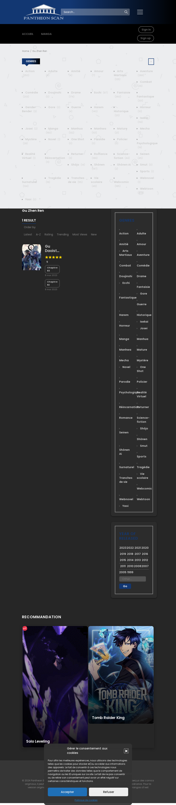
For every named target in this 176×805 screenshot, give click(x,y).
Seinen (124, 432)
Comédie (143, 265)
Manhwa (125, 350)
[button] (126, 751)
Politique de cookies (86, 800)
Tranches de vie (76, 180)
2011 (123, 566)
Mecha (124, 360)
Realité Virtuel (29, 156)
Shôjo (78, 165)
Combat (125, 265)
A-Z (38, 234)
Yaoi (30, 199)
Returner (143, 407)
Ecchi (101, 92)
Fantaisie (143, 287)
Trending (63, 234)
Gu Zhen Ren (39, 51)
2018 (130, 554)
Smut (145, 165)
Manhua (142, 339)
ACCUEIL (27, 34)
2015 (123, 560)
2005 (122, 572)
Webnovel (126, 499)
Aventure (143, 255)
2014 (130, 560)
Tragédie (143, 467)
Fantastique (145, 98)
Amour (141, 244)
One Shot (141, 369)
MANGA (46, 34)
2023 (122, 548)
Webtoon (143, 499)
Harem (97, 109)
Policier (142, 382)
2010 (130, 566)
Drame (75, 94)
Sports (146, 171)
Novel (54, 139)
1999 (130, 572)
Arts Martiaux (120, 75)
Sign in (146, 29)
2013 (137, 560)
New (94, 234)
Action (29, 73)
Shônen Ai (124, 452)
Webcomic (121, 184)
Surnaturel (29, 184)
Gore (54, 107)
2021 (137, 548)
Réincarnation (55, 160)
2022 (130, 548)
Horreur (124, 326)
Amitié (123, 244)
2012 (145, 560)
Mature (142, 350)
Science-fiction (122, 156)
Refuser (108, 792)
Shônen (142, 439)
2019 (123, 554)
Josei (31, 128)
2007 (145, 566)
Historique (121, 113)
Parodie (124, 382)
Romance (126, 418)
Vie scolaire (96, 182)
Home (25, 51)
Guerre (142, 304)
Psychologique (147, 145)
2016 (145, 554)
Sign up (145, 38)
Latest (28, 234)
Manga (52, 130)
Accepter (67, 792)
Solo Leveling (38, 741)
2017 (137, 554)
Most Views (80, 234)
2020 (145, 548)
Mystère (142, 360)
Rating (49, 234)
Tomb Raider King (108, 717)
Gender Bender (29, 109)
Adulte (141, 233)
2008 (137, 566)
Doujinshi (125, 276)
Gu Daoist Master (51, 251)
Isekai (143, 120)
